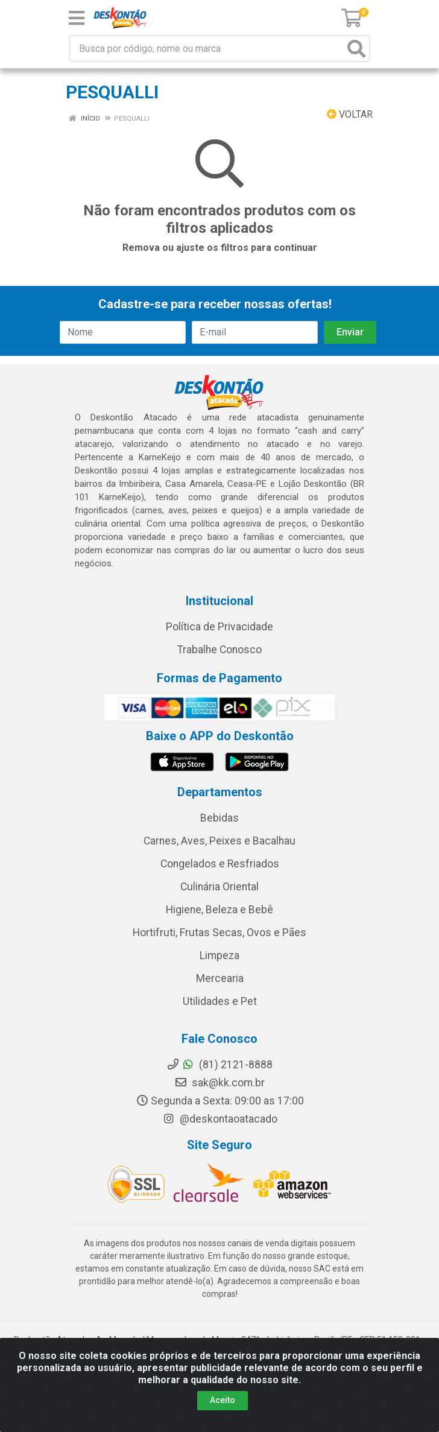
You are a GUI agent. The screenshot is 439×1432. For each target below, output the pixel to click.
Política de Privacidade (219, 627)
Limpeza (219, 955)
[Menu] (76, 18)
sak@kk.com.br (219, 1083)
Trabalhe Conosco (219, 650)
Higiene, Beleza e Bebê (219, 910)
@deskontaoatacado (219, 1119)
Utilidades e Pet (220, 1001)
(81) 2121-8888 (219, 1065)
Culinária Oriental (219, 887)
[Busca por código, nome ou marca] (207, 48)
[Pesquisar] (356, 48)
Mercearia (220, 978)
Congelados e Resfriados (219, 864)
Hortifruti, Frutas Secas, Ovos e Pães (219, 933)
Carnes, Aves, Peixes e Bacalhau (219, 841)
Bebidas (219, 818)
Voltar (350, 114)
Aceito (222, 1400)
